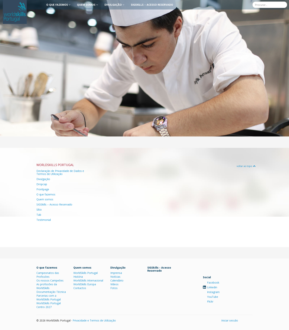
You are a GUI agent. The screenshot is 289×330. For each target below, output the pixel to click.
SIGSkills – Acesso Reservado (152, 4)
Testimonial (43, 220)
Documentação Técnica (51, 292)
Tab (38, 214)
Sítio (39, 209)
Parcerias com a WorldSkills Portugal (48, 297)
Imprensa (116, 273)
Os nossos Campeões (50, 280)
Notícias (115, 276)
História (78, 276)
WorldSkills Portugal (85, 273)
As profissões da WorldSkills (46, 286)
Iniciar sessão (229, 320)
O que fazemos (58, 4)
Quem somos (87, 4)
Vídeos (114, 284)
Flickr (210, 301)
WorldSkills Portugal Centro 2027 (48, 305)
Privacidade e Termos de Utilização (94, 320)
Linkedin (212, 287)
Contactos (79, 288)
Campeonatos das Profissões (47, 274)
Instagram (213, 292)
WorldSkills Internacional (88, 280)
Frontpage (42, 189)
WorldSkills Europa (84, 284)
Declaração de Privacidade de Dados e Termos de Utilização (60, 172)
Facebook (213, 282)
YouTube (212, 297)
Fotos (114, 288)
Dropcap (41, 184)
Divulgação (114, 4)
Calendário (116, 280)
